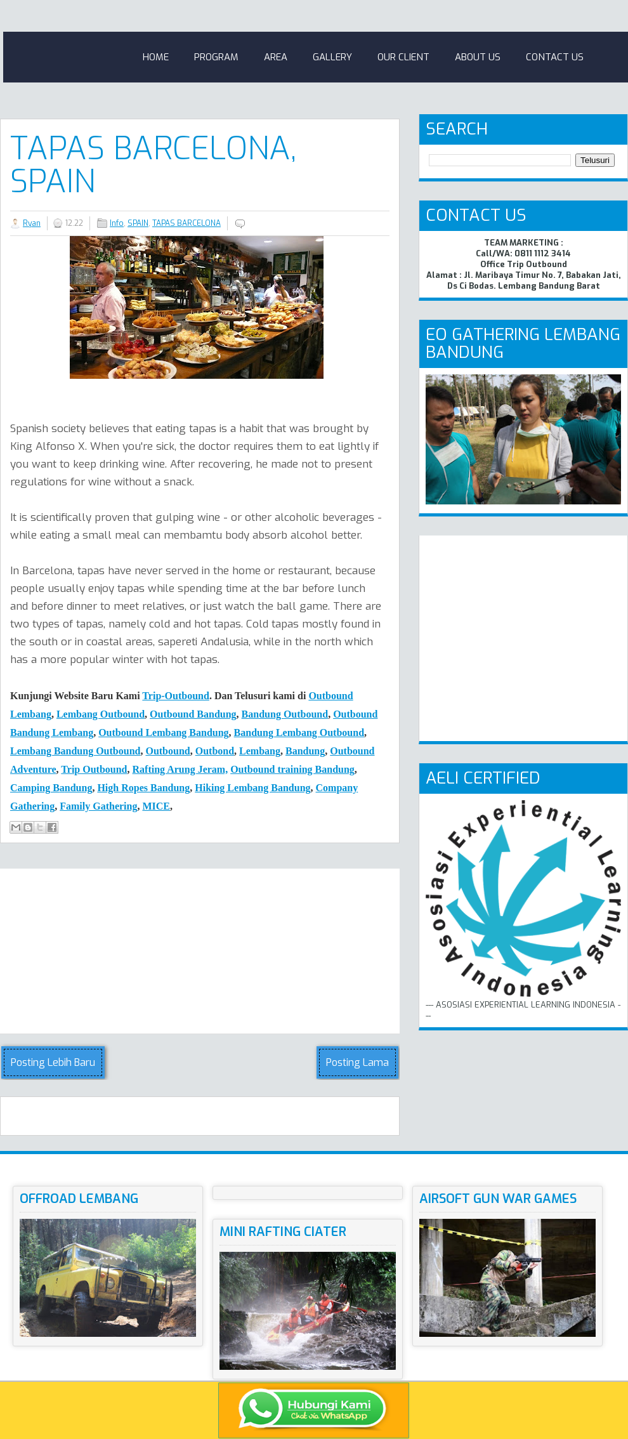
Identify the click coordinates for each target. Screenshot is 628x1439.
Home (156, 57)
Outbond (214, 751)
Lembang (259, 751)
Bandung (305, 751)
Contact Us (555, 57)
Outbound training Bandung (292, 769)
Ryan (32, 223)
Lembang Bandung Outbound (75, 751)
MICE (156, 806)
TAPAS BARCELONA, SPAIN (153, 165)
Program (216, 57)
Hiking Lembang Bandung (252, 787)
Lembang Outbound (100, 714)
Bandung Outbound (285, 714)
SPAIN (138, 223)
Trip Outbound (94, 769)
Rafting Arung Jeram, (180, 769)
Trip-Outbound (175, 695)
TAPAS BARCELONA (186, 223)
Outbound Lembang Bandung (163, 732)
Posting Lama (357, 1062)
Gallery (332, 57)
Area (275, 57)
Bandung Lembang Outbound (299, 732)
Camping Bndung (51, 787)
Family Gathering (98, 806)
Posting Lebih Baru (53, 1062)
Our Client (403, 57)
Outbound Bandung (193, 714)
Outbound (167, 751)
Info (117, 223)
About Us (477, 57)
